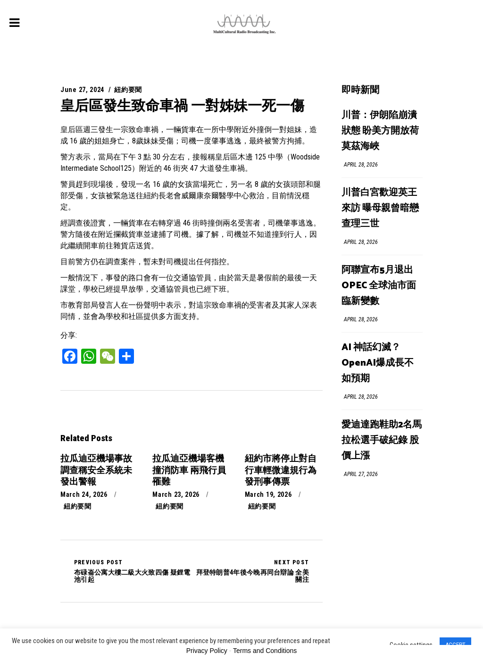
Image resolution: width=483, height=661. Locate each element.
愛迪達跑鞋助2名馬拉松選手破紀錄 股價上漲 (381, 440)
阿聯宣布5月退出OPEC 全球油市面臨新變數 (378, 285)
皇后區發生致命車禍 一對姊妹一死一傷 (182, 105)
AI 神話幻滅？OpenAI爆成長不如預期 (377, 363)
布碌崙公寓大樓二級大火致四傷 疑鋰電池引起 (133, 571)
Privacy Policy (206, 650)
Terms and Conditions (265, 650)
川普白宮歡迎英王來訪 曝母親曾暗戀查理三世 (380, 208)
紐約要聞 (128, 89)
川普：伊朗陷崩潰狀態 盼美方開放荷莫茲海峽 (380, 131)
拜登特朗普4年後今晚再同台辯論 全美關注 (250, 571)
